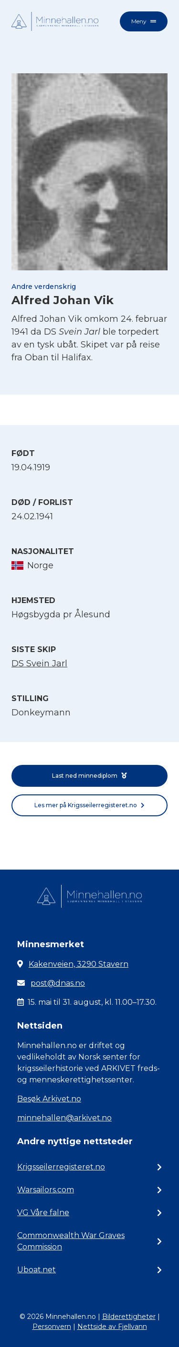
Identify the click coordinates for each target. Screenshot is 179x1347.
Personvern (51, 1326)
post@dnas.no (58, 983)
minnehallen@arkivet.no (64, 1117)
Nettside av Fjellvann (112, 1326)
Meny (143, 21)
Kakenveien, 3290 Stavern (78, 964)
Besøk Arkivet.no (49, 1098)
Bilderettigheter (129, 1316)
